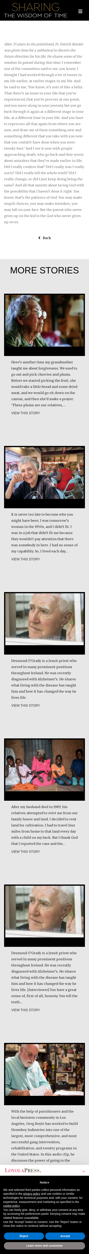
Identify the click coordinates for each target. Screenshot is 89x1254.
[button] (83, 1171)
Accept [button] (65, 1236)
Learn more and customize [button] (44, 1245)
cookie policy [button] (11, 1205)
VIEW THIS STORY (25, 412)
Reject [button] (24, 1236)
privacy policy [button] (31, 1193)
